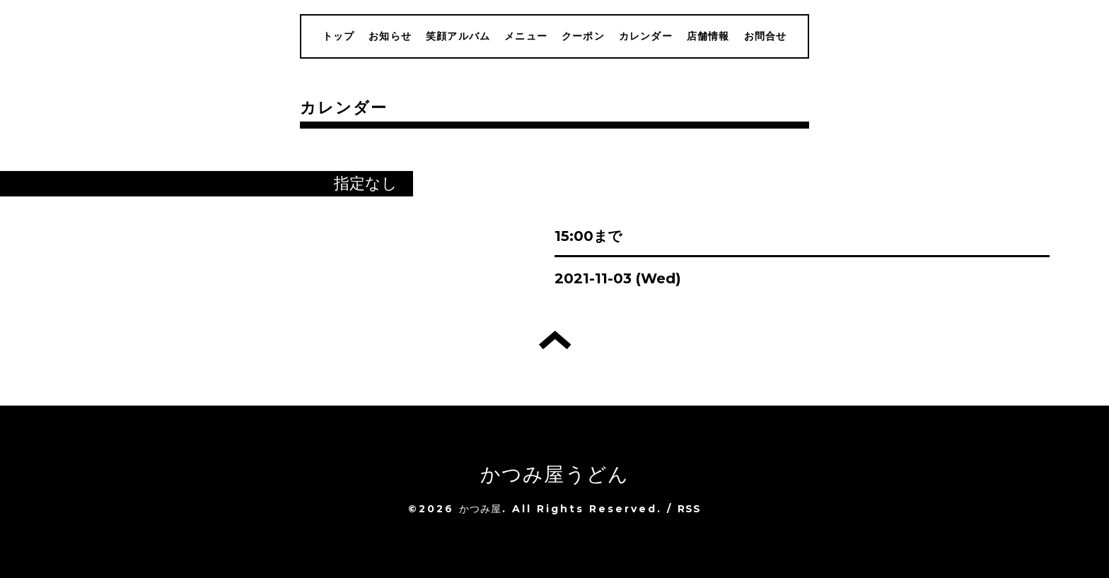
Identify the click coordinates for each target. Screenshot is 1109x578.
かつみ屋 (480, 508)
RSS (690, 508)
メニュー (525, 36)
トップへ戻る (555, 340)
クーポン (583, 36)
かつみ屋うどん (554, 474)
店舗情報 (708, 36)
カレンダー (646, 36)
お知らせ (390, 36)
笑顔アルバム (458, 36)
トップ (339, 36)
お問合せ (765, 36)
